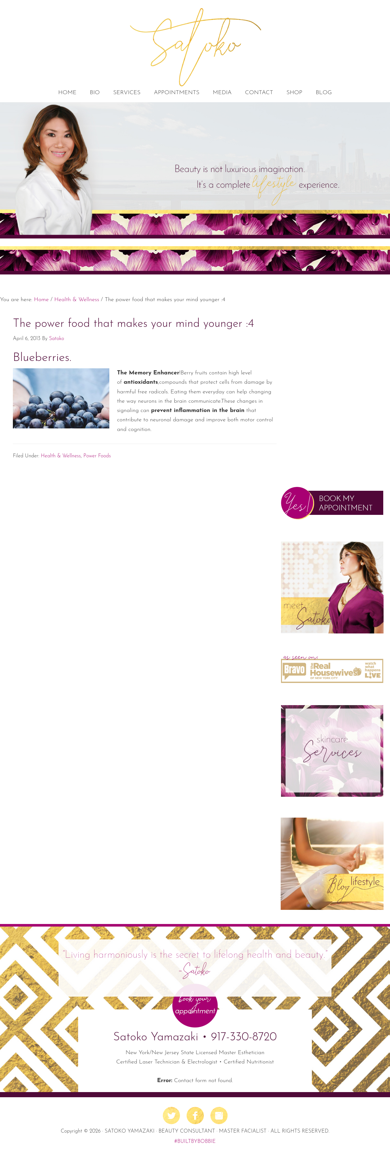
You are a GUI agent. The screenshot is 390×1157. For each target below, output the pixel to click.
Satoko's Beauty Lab (195, 46)
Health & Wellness (61, 456)
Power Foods (97, 456)
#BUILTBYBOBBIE (194, 1141)
